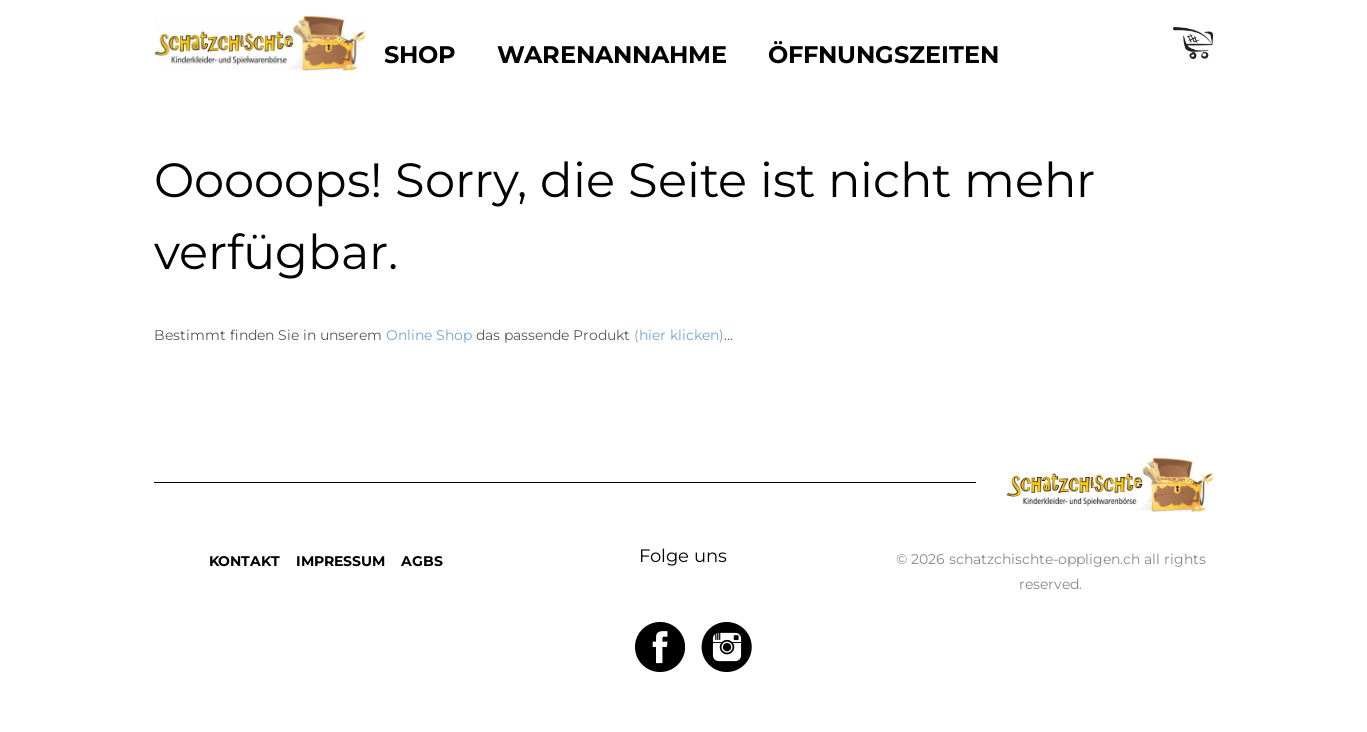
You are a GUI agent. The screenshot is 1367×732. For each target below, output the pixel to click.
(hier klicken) (679, 335)
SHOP (420, 54)
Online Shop (429, 335)
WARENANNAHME (612, 54)
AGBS (422, 561)
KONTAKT (244, 561)
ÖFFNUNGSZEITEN (883, 54)
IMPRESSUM (340, 561)
